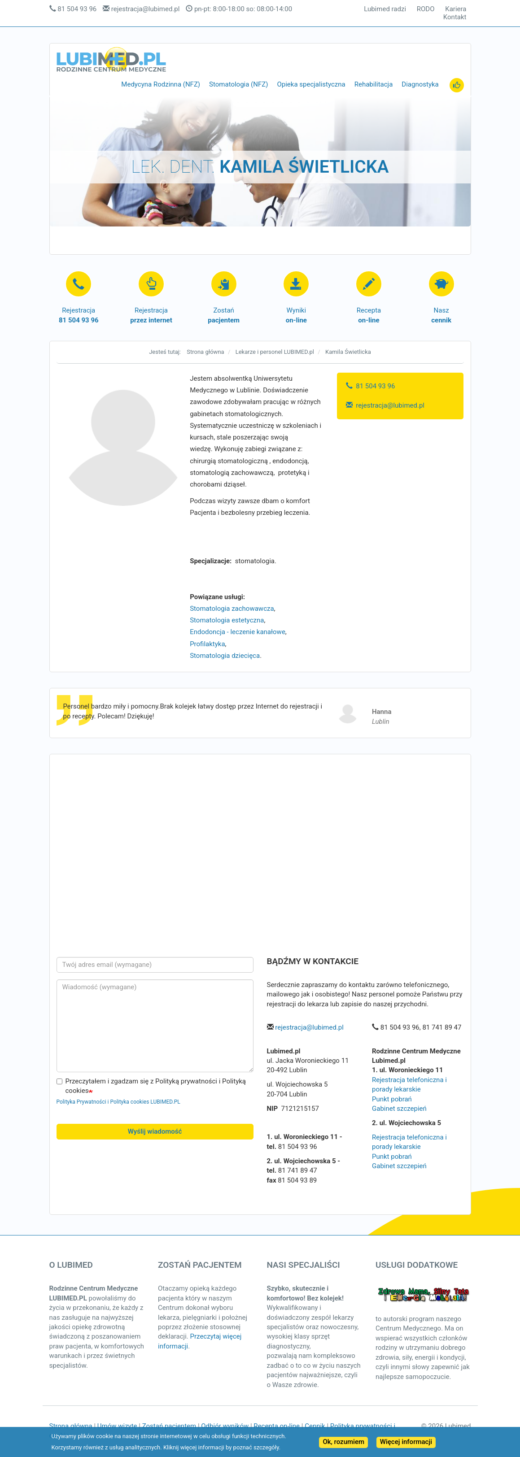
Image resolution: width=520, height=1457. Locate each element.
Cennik (315, 1426)
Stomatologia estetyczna (227, 620)
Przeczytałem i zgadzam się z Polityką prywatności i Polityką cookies (151, 1086)
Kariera (455, 9)
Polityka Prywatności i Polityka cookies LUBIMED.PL (118, 1102)
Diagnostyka (420, 84)
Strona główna (205, 351)
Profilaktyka (207, 644)
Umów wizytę (117, 1426)
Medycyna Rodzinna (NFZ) (160, 84)
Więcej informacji (406, 1442)
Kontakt (455, 17)
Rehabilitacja (373, 84)
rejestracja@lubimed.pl (145, 9)
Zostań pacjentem (169, 1426)
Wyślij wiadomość (155, 1131)
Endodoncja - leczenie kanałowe (237, 632)
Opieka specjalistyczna (311, 84)
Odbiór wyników (225, 1426)
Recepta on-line (276, 1426)
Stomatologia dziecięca (225, 656)
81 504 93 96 (76, 9)
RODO (426, 9)
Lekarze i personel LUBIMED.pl (275, 351)
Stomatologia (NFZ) (238, 84)
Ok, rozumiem (343, 1442)
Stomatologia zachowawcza (232, 609)
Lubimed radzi (385, 9)
